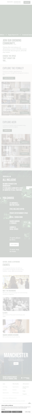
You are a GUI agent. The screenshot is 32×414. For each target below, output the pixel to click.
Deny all (17, 411)
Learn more (3, 409)
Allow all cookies (6, 411)
